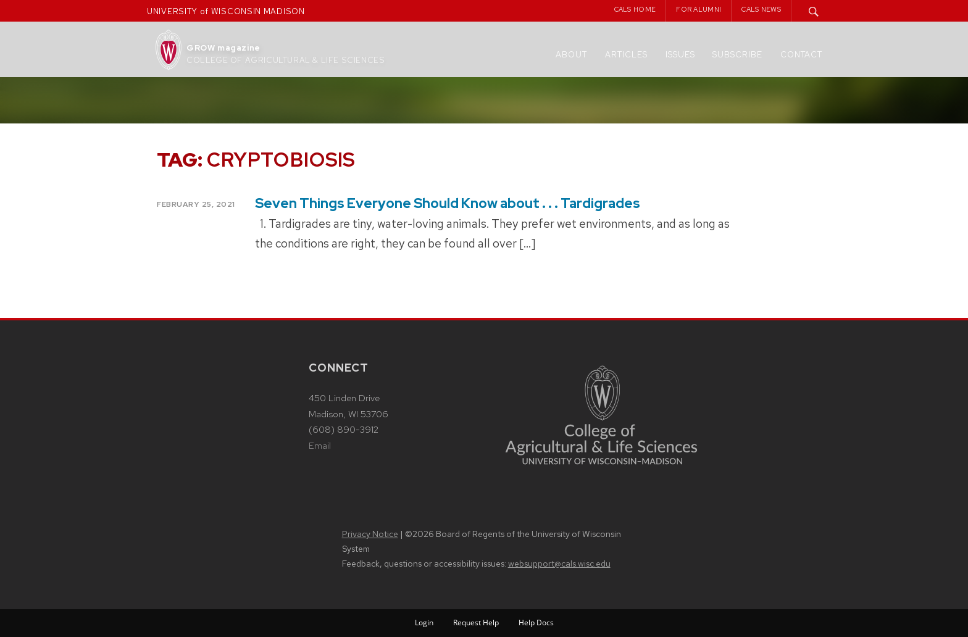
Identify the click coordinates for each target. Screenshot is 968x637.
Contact (801, 54)
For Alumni (698, 9)
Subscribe (737, 54)
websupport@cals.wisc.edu (559, 563)
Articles (626, 54)
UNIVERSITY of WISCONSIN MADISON (226, 11)
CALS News (761, 9)
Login (424, 622)
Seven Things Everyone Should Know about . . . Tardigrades (447, 203)
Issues (680, 54)
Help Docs (536, 622)
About (571, 54)
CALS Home (635, 9)
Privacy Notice (370, 533)
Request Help (476, 622)
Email (320, 445)
